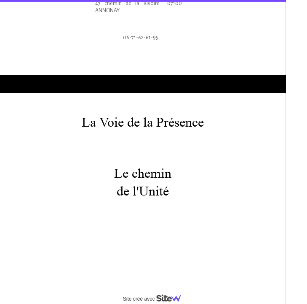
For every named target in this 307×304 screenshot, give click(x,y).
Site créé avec (155, 299)
